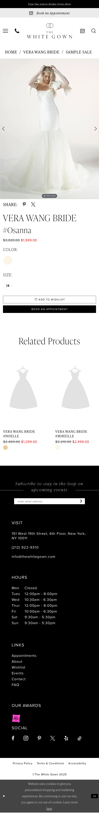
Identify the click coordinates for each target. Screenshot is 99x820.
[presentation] (23, 394)
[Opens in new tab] (16, 728)
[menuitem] (17, 32)
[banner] (49, 31)
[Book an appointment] (49, 13)
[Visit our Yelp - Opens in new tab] (66, 745)
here (49, 816)
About (17, 668)
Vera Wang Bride (41, 53)
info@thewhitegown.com (34, 563)
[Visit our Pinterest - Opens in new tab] (39, 745)
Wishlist (18, 674)
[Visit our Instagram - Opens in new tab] (26, 745)
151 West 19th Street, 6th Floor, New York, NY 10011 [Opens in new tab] (49, 543)
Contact (19, 686)
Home (11, 53)
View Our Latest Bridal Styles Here (49, 4)
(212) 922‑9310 (25, 554)
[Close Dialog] (4, 803)
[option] (49, 130)
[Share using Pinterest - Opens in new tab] (24, 205)
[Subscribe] (89, 508)
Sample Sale (79, 53)
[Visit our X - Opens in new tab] (52, 745)
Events (18, 680)
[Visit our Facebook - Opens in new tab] (13, 745)
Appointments (24, 662)
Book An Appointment (50, 313)
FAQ (15, 692)
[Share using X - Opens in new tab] (33, 205)
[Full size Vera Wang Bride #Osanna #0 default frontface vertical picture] (49, 130)
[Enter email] (49, 508)
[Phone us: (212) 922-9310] (17, 32)
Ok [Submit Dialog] (93, 803)
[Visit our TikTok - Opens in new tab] (79, 745)
